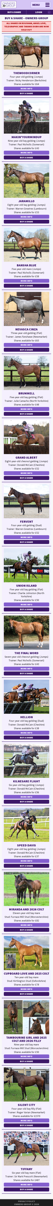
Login (38, 12)
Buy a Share (14, 12)
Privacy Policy (26, 1201)
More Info (26, 88)
